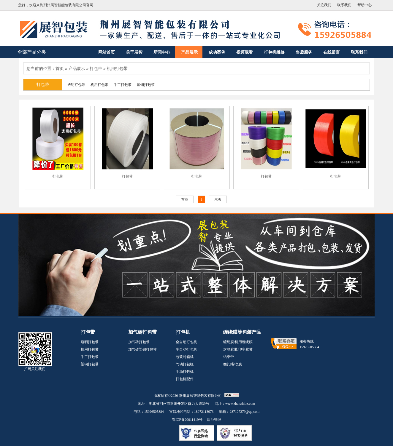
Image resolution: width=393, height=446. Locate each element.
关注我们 (324, 5)
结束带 (228, 357)
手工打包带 (90, 357)
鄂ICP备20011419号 (187, 420)
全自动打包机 (186, 342)
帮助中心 (364, 5)
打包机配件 (185, 379)
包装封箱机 (185, 357)
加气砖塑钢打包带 (142, 349)
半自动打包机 (186, 349)
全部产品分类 (32, 52)
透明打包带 (90, 342)
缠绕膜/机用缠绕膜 (238, 342)
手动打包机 (185, 372)
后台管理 (214, 420)
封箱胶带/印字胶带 (238, 349)
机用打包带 (117, 68)
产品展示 (77, 68)
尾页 (217, 199)
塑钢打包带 (90, 364)
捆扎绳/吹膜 (232, 364)
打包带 (96, 68)
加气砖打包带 (139, 342)
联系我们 (344, 5)
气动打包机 (185, 364)
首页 (60, 68)
